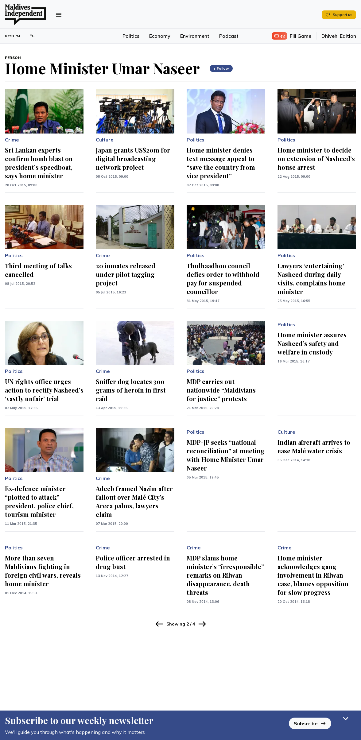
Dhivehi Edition (338, 36)
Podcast (229, 36)
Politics (130, 36)
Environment (194, 36)
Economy (159, 36)
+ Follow (221, 68)
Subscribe (310, 720)
